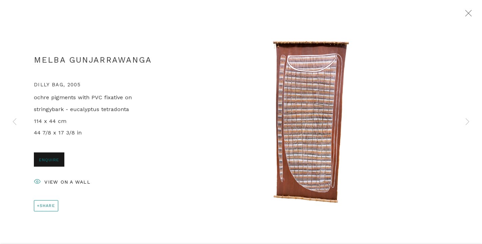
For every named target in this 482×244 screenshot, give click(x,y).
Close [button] (467, 15)
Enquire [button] (49, 161)
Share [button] (47, 207)
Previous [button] (14, 122)
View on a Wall (62, 184)
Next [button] (467, 122)
